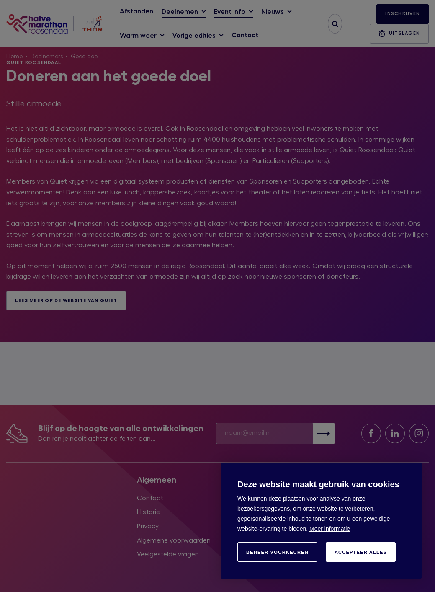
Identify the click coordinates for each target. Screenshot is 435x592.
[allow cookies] (361, 552)
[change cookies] (277, 552)
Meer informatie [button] (329, 528)
